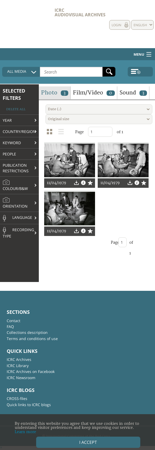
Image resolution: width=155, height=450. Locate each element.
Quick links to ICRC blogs (29, 404)
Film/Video (94, 92)
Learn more (25, 432)
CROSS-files (17, 398)
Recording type (18, 233)
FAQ (10, 326)
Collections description (27, 332)
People (9, 154)
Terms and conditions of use (32, 338)
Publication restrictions (16, 168)
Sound (133, 92)
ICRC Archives (19, 359)
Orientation (15, 203)
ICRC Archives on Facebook (31, 371)
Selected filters (14, 94)
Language (17, 218)
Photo (54, 92)
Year (7, 120)
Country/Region (19, 131)
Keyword (12, 142)
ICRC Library (18, 365)
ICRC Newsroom (21, 377)
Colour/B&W (15, 185)
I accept (88, 442)
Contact (13, 320)
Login (116, 25)
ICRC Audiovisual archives (80, 12)
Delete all (15, 109)
